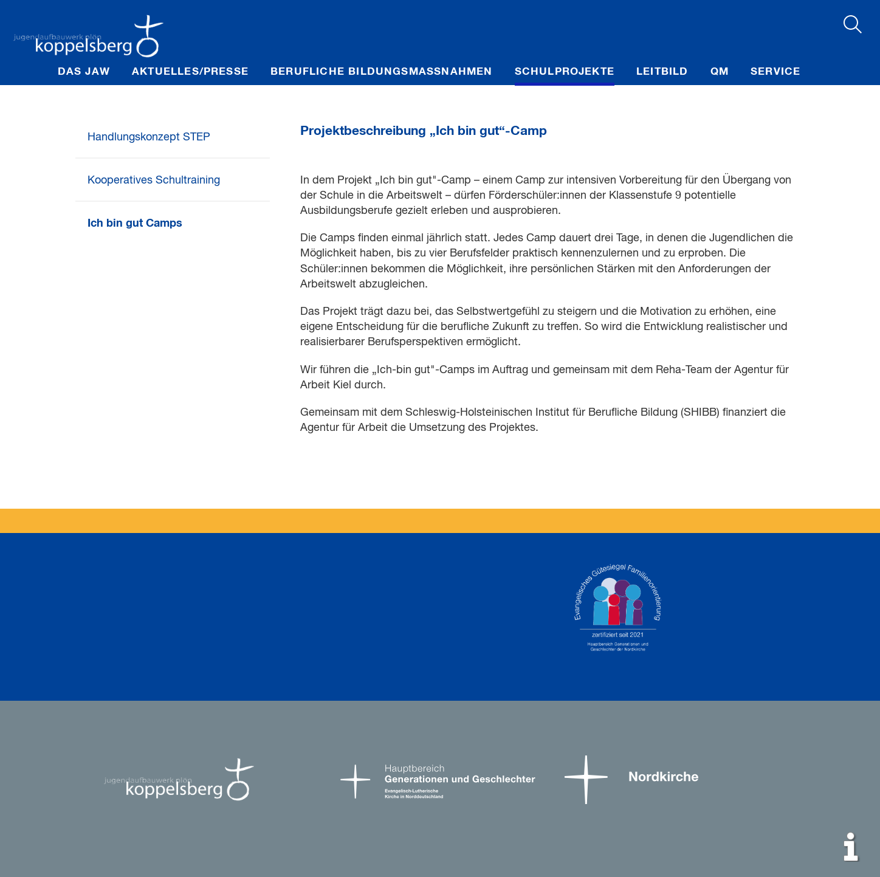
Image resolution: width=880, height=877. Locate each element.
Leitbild (662, 72)
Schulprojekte (564, 72)
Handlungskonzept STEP (149, 137)
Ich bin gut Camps (135, 223)
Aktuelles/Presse (190, 72)
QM (719, 72)
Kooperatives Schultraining (154, 180)
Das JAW (84, 72)
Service (775, 72)
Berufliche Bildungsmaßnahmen (381, 72)
